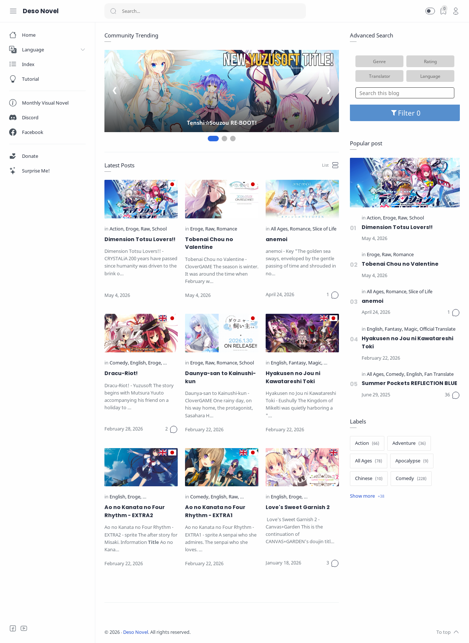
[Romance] (227, 229)
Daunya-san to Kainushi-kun (220, 377)
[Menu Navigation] (13, 11)
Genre (379, 61)
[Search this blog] (404, 92)
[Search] (205, 11)
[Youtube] (23, 628)
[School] (159, 229)
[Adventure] (409, 443)
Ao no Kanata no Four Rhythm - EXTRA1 (215, 511)
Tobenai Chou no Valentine (209, 243)
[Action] (117, 229)
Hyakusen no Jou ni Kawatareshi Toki (293, 377)
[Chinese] (369, 478)
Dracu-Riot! (121, 373)
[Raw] (146, 229)
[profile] (456, 11)
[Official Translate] (161, 497)
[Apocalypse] (411, 461)
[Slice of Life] (324, 229)
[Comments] (332, 295)
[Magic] (315, 363)
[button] (430, 11)
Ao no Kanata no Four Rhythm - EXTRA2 (134, 511)
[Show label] (367, 496)
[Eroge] (133, 229)
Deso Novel (135, 632)
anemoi (276, 239)
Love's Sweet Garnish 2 (298, 507)
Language (430, 76)
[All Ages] (280, 229)
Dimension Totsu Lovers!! (140, 239)
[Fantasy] (298, 363)
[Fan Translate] (439, 374)
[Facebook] (12, 628)
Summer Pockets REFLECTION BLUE (409, 383)
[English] (138, 363)
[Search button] (113, 11)
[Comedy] (119, 363)
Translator (379, 76)
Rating (430, 61)
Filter (405, 113)
